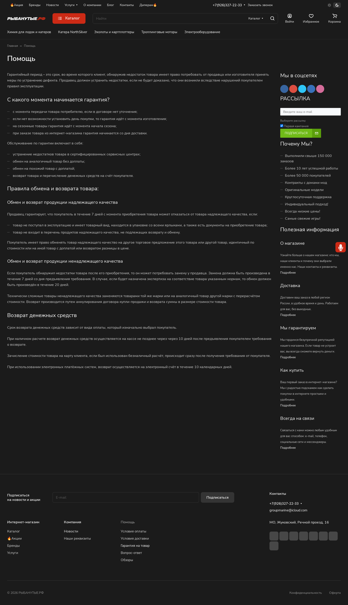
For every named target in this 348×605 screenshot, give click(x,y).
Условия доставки (135, 538)
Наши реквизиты (77, 538)
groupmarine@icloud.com (288, 510)
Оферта (335, 593)
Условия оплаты (133, 531)
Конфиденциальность (305, 593)
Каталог (13, 531)
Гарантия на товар (135, 545)
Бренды (13, 545)
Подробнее (288, 273)
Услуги (12, 553)
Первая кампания (296, 126)
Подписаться (217, 497)
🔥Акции (14, 538)
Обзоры (127, 560)
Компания (72, 522)
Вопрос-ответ (131, 553)
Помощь (128, 522)
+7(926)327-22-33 (227, 5)
